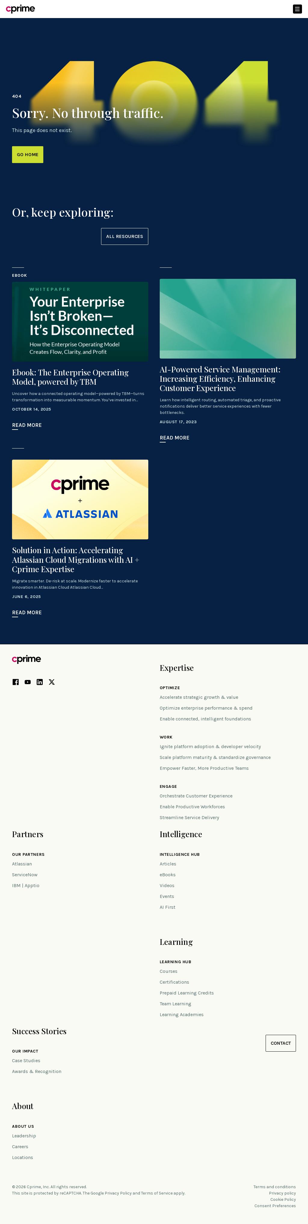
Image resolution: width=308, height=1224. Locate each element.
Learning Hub (176, 962)
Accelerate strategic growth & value (199, 697)
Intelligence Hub (180, 854)
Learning (176, 941)
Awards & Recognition (36, 1071)
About (22, 1106)
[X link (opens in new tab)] (51, 683)
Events (167, 896)
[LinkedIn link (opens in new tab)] (39, 683)
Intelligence (181, 834)
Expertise (177, 667)
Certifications (174, 982)
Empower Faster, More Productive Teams (204, 768)
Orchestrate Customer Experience (196, 796)
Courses (168, 971)
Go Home (27, 154)
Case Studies (26, 1060)
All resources (124, 236)
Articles (168, 864)
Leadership (24, 1136)
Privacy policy (282, 1193)
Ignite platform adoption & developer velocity (210, 746)
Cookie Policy (283, 1199)
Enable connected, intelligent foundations (205, 719)
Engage (168, 787)
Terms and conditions (275, 1186)
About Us (23, 1126)
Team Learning (175, 1004)
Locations (22, 1157)
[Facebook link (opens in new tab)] (15, 683)
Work (166, 737)
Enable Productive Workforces (192, 806)
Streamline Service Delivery (189, 817)
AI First (167, 907)
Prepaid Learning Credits (187, 993)
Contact (281, 1043)
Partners (27, 834)
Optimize (170, 688)
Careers (20, 1146)
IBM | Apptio (25, 885)
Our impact (25, 1051)
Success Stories (39, 1031)
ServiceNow (25, 874)
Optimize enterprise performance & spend (206, 708)
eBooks (168, 874)
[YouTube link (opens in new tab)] (27, 683)
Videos (167, 885)
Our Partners (28, 854)
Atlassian (22, 864)
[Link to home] (20, 9)
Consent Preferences (275, 1205)
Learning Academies (182, 1014)
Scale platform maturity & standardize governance (215, 757)
